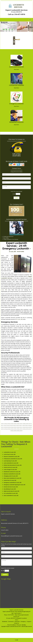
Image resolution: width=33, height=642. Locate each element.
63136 (18, 429)
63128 (24, 427)
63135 (15, 429)
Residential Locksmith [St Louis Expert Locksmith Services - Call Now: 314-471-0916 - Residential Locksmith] (16, 122)
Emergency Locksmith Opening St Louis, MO (14, 484)
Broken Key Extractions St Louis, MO (13, 465)
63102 (5, 423)
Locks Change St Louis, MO (10, 469)
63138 (24, 429)
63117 (21, 425)
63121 (2, 427)
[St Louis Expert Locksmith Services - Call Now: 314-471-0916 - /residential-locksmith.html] (16, 115)
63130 (30, 427)
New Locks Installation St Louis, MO (12, 478)
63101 (2, 423)
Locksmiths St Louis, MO (10, 452)
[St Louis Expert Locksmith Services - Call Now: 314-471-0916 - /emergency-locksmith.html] (16, 97)
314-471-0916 (19, 14)
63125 (15, 427)
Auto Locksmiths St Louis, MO (11, 495)
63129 (27, 427)
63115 (15, 425)
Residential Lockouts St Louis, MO (12, 471)
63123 (8, 427)
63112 (5, 425)
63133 (8, 429)
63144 (15, 430)
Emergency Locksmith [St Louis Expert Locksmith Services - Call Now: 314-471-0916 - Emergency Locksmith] (16, 104)
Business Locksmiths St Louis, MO (12, 474)
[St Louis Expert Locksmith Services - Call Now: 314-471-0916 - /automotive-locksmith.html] (16, 60)
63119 (27, 425)
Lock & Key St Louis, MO (9, 454)
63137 (21, 429)
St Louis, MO (12, 251)
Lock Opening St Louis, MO (10, 461)
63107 (21, 423)
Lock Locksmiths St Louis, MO (11, 463)
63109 (27, 423)
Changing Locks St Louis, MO (11, 476)
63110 (30, 423)
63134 (11, 429)
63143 (12, 430)
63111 (2, 425)
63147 (21, 430)
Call (16, 640)
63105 (15, 423)
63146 (18, 430)
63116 (18, 425)
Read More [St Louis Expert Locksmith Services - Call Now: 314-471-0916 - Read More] (16, 69)
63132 (5, 429)
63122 (5, 427)
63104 (11, 423)
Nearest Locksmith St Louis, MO (11, 456)
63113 (8, 425)
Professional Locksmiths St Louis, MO (13, 458)
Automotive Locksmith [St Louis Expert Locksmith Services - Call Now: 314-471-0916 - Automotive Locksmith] (16, 67)
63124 (11, 427)
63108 (24, 423)
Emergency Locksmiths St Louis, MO (12, 482)
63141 (30, 429)
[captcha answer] (18, 194)
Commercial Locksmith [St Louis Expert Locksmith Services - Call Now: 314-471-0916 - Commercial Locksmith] (16, 85)
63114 (11, 425)
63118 (24, 425)
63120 (30, 425)
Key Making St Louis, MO (10, 489)
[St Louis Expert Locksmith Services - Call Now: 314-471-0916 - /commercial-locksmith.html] (16, 78)
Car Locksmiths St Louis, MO (11, 493)
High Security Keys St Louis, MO (11, 491)
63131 (2, 429)
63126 (18, 427)
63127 (21, 427)
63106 (18, 423)
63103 (8, 423)
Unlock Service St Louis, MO (10, 467)
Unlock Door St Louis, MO (10, 480)
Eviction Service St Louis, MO (11, 486)
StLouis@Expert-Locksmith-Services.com (11, 536)
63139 (27, 429)
